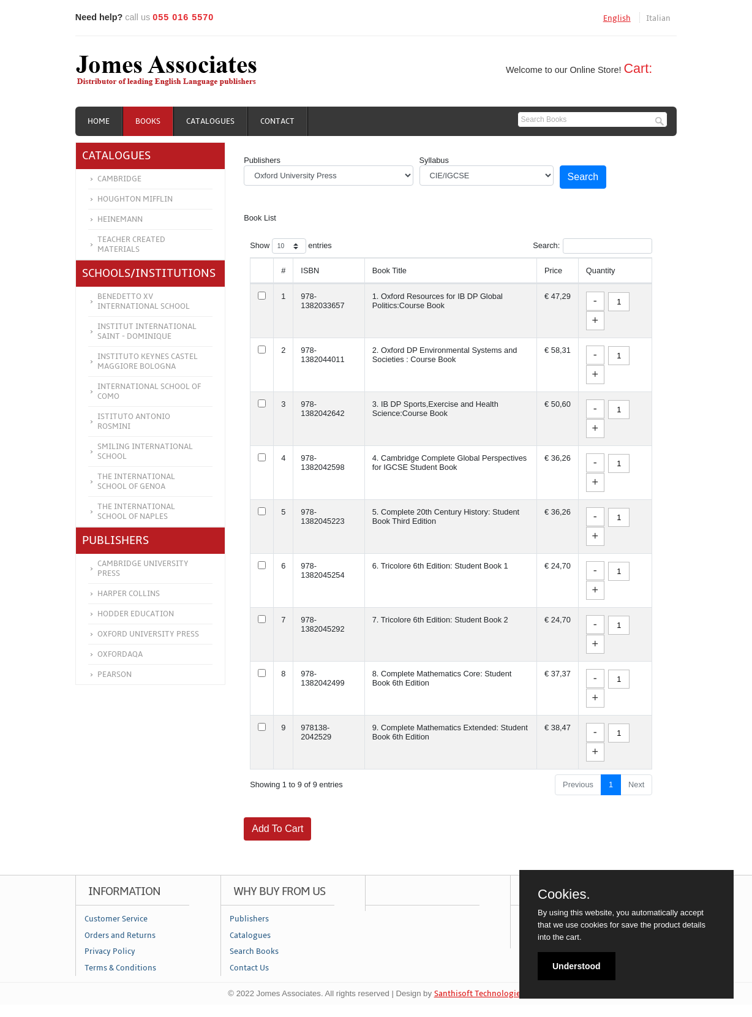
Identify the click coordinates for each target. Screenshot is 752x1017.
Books (147, 121)
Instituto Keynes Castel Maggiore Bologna (147, 361)
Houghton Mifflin (135, 199)
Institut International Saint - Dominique (147, 331)
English (617, 18)
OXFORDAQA (120, 654)
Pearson (114, 674)
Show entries (291, 246)
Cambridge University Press (143, 568)
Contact (277, 121)
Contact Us (249, 968)
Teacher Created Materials (131, 244)
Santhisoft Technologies (479, 994)
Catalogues (210, 121)
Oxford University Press (148, 634)
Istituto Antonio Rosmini (133, 421)
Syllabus (434, 160)
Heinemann (120, 219)
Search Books (254, 951)
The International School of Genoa (136, 481)
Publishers (262, 160)
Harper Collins (128, 594)
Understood (576, 966)
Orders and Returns (120, 935)
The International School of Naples (136, 511)
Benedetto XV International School (143, 301)
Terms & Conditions (120, 968)
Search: (592, 246)
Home (99, 121)
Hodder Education (135, 614)
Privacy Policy (110, 951)
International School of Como (149, 391)
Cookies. (564, 894)
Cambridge (119, 179)
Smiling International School (145, 451)
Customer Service (116, 919)
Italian (658, 18)
